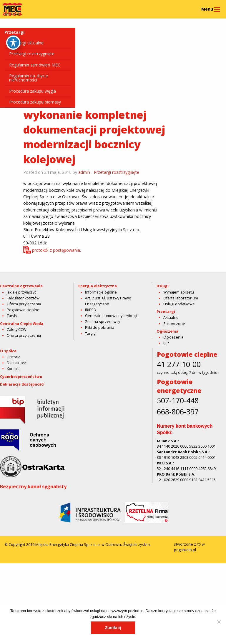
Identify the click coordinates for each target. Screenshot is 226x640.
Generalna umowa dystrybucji (111, 315)
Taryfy (12, 315)
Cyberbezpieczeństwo (21, 453)
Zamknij (113, 627)
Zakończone (174, 323)
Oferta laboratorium (180, 298)
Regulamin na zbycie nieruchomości (28, 78)
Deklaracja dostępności (22, 461)
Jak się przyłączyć (21, 292)
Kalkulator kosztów (23, 298)
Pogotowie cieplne (23, 309)
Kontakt (13, 445)
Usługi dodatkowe (179, 303)
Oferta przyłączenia (24, 303)
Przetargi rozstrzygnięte (31, 53)
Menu (207, 9)
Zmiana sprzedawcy (102, 321)
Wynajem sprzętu (178, 292)
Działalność (16, 439)
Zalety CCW (16, 329)
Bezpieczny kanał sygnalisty (33, 563)
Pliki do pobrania (99, 327)
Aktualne (171, 317)
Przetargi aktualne (26, 43)
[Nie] (219, 622)
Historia (13, 433)
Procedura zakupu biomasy (35, 102)
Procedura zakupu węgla (32, 91)
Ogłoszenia (173, 337)
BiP (166, 343)
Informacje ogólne (101, 292)
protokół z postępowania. (56, 250)
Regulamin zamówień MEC (34, 65)
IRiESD (90, 309)
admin (84, 172)
